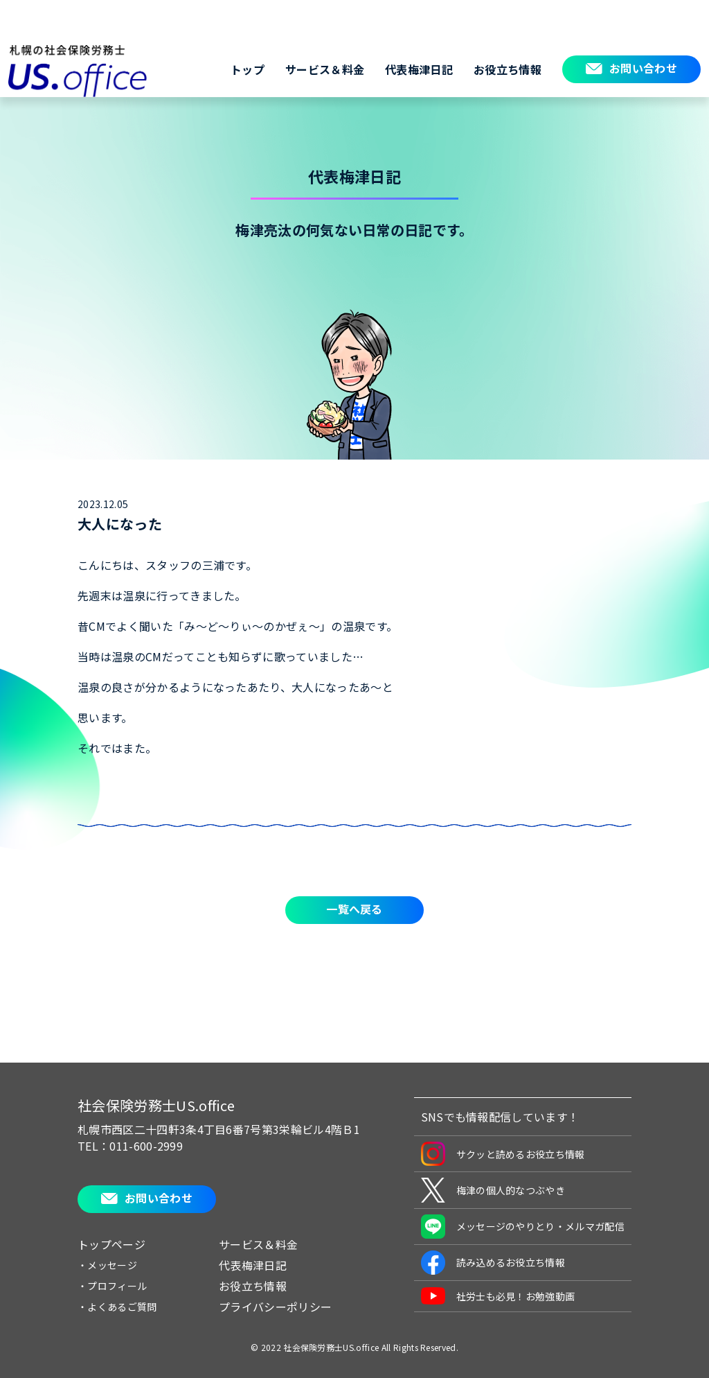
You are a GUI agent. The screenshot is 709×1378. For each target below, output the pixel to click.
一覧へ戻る (354, 908)
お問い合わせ (643, 68)
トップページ (111, 1244)
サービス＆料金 (324, 69)
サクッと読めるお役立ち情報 (503, 1154)
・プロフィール (112, 1286)
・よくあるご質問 (117, 1307)
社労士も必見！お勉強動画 (498, 1296)
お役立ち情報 (507, 69)
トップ (247, 69)
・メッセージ (107, 1265)
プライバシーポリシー (275, 1306)
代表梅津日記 (419, 69)
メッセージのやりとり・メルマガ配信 (523, 1226)
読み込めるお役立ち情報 (493, 1262)
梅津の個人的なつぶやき (493, 1190)
